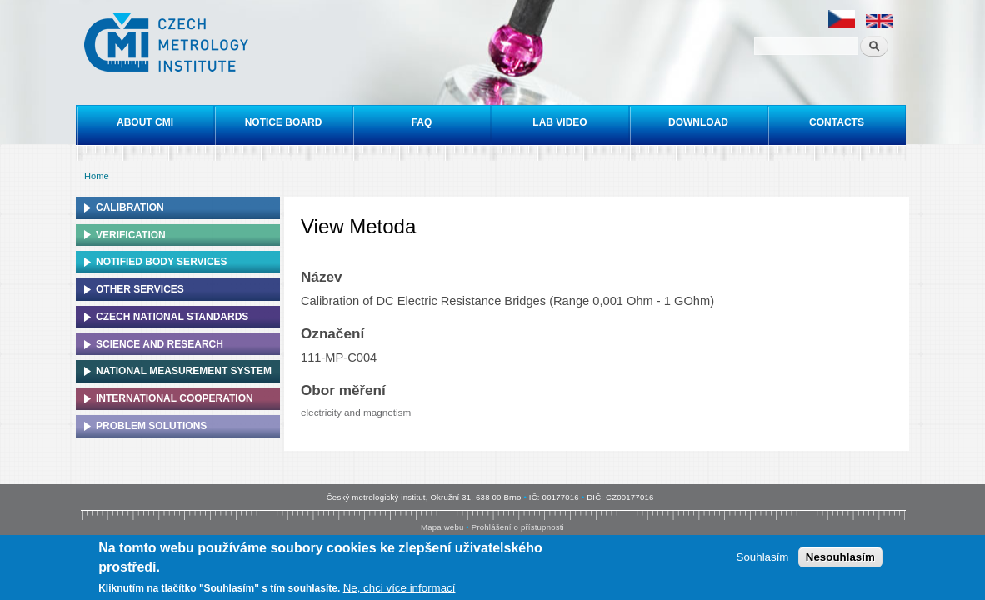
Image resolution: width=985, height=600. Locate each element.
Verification (131, 235)
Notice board (283, 122)
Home (96, 176)
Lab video (559, 122)
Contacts (836, 122)
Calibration (130, 207)
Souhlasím (763, 558)
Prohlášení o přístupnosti (518, 527)
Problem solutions (151, 426)
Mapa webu (442, 527)
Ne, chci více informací (399, 590)
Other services (140, 289)
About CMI (145, 122)
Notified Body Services (162, 262)
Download (698, 122)
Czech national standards (172, 316)
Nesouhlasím (840, 558)
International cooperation (174, 398)
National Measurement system (184, 371)
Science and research (159, 344)
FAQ (422, 122)
